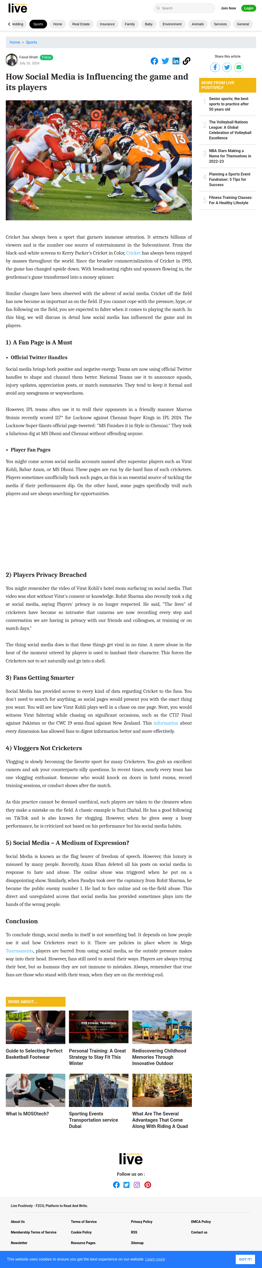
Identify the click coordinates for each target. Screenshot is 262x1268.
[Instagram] (136, 1183)
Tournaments (19, 951)
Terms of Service (84, 1222)
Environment (172, 24)
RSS (134, 1232)
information (166, 723)
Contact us (199, 1232)
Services (220, 24)
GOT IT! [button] (245, 1259)
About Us (18, 1222)
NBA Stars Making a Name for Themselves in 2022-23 (230, 156)
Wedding (16, 24)
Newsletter (19, 1243)
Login (248, 8)
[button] (9, 24)
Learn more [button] (155, 1259)
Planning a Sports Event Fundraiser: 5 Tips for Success (229, 179)
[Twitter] (125, 1183)
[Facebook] (115, 1183)
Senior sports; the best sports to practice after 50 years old (229, 104)
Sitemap (137, 1243)
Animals (198, 24)
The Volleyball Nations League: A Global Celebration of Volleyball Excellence (230, 130)
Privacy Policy (142, 1222)
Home (57, 24)
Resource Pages (83, 1243)
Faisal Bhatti (28, 57)
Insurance (107, 24)
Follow (46, 57)
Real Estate (81, 24)
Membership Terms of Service (33, 1232)
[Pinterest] (146, 1183)
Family (130, 24)
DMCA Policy (201, 1222)
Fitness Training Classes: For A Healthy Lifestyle (230, 200)
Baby (149, 24)
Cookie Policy (81, 1232)
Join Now (228, 8)
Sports (38, 24)
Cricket (133, 253)
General (243, 24)
